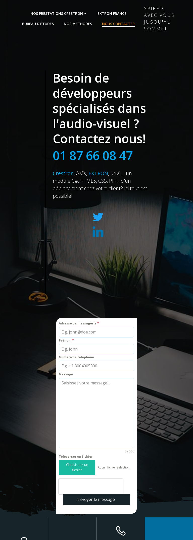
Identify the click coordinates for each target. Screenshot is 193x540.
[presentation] (91, 486)
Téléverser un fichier (76, 456)
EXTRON (98, 173)
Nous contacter (118, 23)
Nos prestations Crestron (58, 13)
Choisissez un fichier (77, 467)
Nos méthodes (78, 23)
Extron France (112, 13)
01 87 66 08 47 (93, 155)
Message (66, 374)
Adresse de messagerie (79, 323)
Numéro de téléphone (76, 357)
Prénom (66, 340)
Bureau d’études (38, 23)
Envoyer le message (96, 499)
